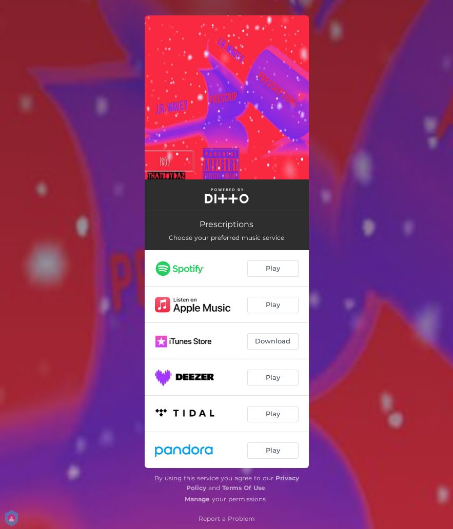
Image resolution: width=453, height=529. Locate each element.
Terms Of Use (243, 488)
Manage (197, 499)
